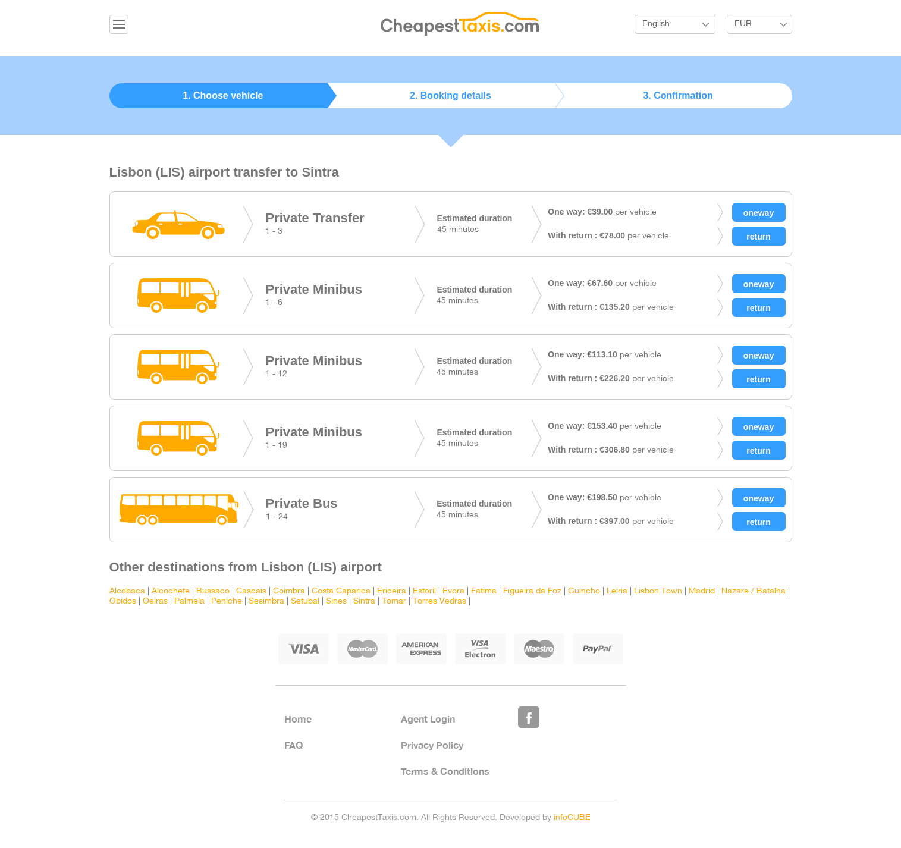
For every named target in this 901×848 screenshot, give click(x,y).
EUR (743, 24)
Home (298, 718)
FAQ (293, 744)
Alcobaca (127, 591)
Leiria (617, 591)
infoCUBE (572, 818)
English (656, 24)
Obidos (122, 601)
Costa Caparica (341, 591)
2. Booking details (450, 95)
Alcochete (171, 591)
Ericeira (391, 591)
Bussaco (213, 591)
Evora (453, 591)
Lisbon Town (658, 591)
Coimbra (289, 591)
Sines (336, 601)
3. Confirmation (677, 95)
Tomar (394, 601)
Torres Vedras (439, 601)
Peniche (226, 601)
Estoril (424, 591)
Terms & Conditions (445, 771)
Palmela (189, 601)
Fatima (484, 591)
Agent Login (428, 718)
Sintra (364, 601)
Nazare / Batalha (753, 591)
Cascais (251, 591)
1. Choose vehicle (223, 95)
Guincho (584, 591)
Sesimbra (266, 601)
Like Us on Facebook (528, 717)
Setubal (305, 601)
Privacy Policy (432, 744)
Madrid (702, 591)
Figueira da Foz (532, 591)
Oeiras (155, 601)
